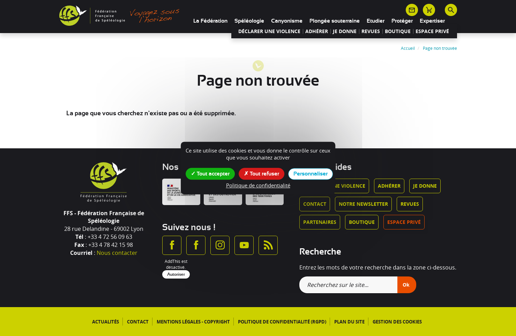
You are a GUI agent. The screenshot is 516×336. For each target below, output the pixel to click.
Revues (370, 31)
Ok (406, 284)
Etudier (375, 21)
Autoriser (176, 274)
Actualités (105, 321)
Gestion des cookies (397, 321)
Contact (314, 204)
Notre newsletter (363, 204)
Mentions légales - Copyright (193, 321)
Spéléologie (249, 21)
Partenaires (319, 222)
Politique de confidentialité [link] (258, 185)
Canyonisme (286, 21)
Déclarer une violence (269, 31)
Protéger (402, 21)
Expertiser (432, 21)
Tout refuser (261, 173)
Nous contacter (117, 253)
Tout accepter (210, 173)
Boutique (398, 31)
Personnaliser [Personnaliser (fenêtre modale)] (310, 174)
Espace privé (432, 31)
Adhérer (316, 31)
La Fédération (210, 21)
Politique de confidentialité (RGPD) (282, 321)
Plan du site (349, 321)
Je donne (345, 31)
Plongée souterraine (334, 21)
